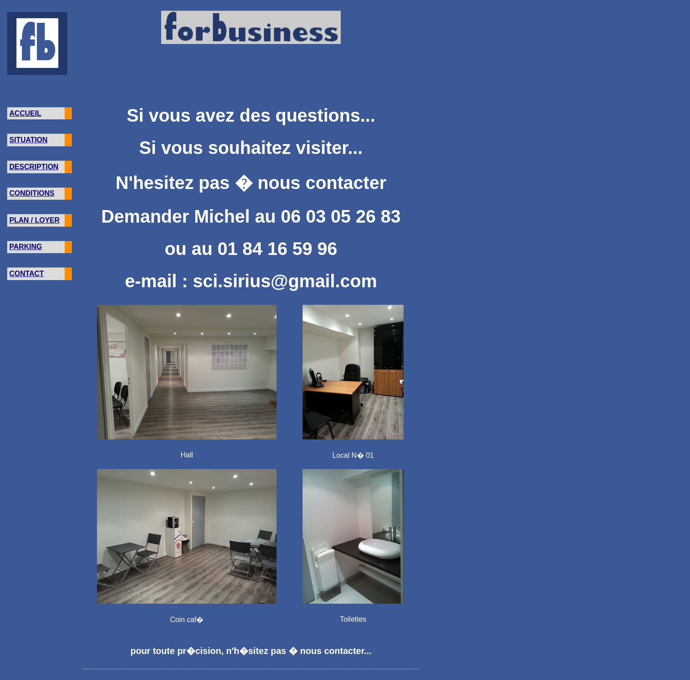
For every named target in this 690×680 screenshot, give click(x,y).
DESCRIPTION (33, 167)
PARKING (25, 246)
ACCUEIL (25, 113)
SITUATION (28, 140)
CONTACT (26, 273)
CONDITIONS (31, 193)
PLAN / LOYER (34, 220)
